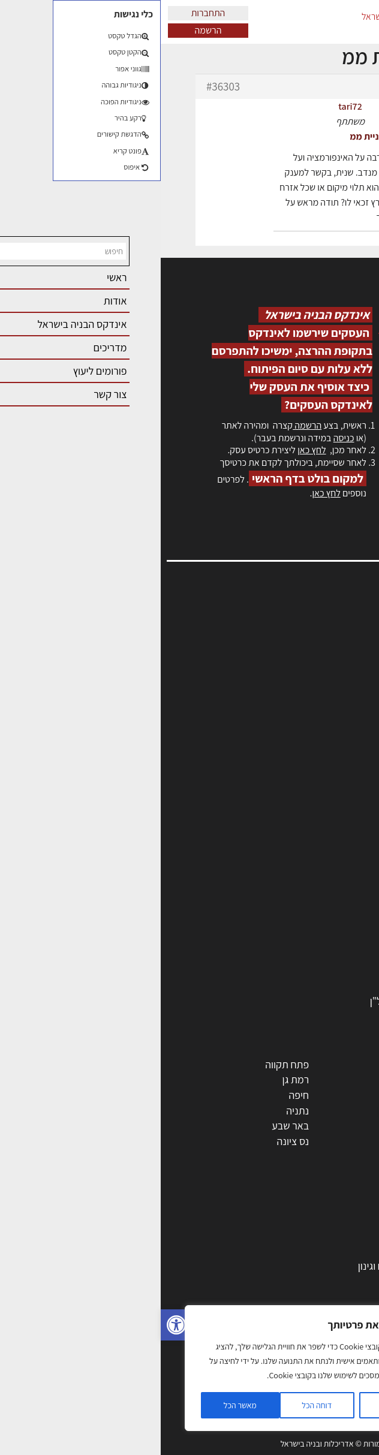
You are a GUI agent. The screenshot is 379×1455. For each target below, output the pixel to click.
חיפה (138, 1095)
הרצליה (239, 1095)
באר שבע (129, 1125)
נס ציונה (132, 1141)
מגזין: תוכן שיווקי (333, 757)
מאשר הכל (79, 1405)
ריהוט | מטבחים (329, 940)
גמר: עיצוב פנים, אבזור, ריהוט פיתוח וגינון (278, 1266)
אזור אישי (347, 679)
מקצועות (342, 832)
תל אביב (343, 1064)
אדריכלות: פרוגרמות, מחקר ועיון (296, 1220)
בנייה (349, 1235)
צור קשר (349, 718)
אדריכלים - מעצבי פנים (313, 847)
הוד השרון (340, 1125)
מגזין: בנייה (343, 744)
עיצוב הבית (337, 1342)
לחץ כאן (151, 450)
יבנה (245, 1156)
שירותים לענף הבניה (319, 970)
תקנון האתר (342, 770)
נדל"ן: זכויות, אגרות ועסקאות (302, 1327)
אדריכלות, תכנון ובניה (322, 628)
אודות (354, 731)
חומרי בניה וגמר (328, 924)
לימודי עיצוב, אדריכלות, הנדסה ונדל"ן (284, 1001)
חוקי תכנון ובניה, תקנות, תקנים (299, 1296)
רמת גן (135, 1079)
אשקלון (239, 1141)
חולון (350, 1095)
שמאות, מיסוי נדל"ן (327, 640)
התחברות (48, 13)
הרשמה (47, 30)
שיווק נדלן (340, 1388)
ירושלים (239, 1064)
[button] (15, 1324)
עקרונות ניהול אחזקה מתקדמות (296, 1357)
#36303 (62, 86)
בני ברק (238, 1125)
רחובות (240, 1079)
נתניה (136, 1110)
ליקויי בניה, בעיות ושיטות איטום (304, 654)
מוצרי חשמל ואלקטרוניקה (309, 955)
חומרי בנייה (337, 1281)
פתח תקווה (126, 1064)
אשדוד (346, 1110)
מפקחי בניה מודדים (320, 878)
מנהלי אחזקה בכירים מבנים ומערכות (292, 666)
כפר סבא (236, 1110)
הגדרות (232, 1405)
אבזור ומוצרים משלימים (313, 986)
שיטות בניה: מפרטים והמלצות (301, 1404)
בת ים (348, 1141)
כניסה (183, 438)
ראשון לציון (338, 1079)
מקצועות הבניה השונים (314, 909)
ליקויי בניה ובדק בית (320, 1312)
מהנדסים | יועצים (325, 863)
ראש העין (342, 1156)
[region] (156, 1368)
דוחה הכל (156, 1405)
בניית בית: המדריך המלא (310, 1250)
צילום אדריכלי (332, 1373)
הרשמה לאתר (338, 693)
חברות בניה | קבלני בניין (312, 893)
